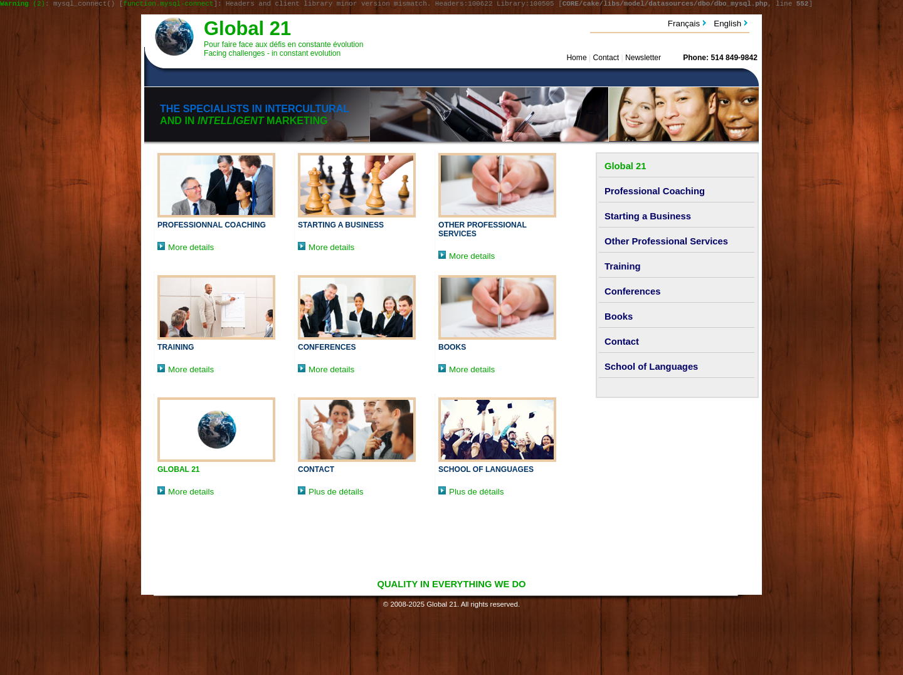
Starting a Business (341, 226)
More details (185, 249)
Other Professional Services (666, 243)
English (727, 25)
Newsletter (643, 59)
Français (684, 25)
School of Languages (486, 471)
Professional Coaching (655, 193)
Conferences (327, 349)
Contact (606, 59)
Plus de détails (330, 493)
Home (576, 59)
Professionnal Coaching (211, 226)
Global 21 (247, 30)
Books (452, 349)
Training (175, 349)
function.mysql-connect (168, 4)
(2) (22, 4)
